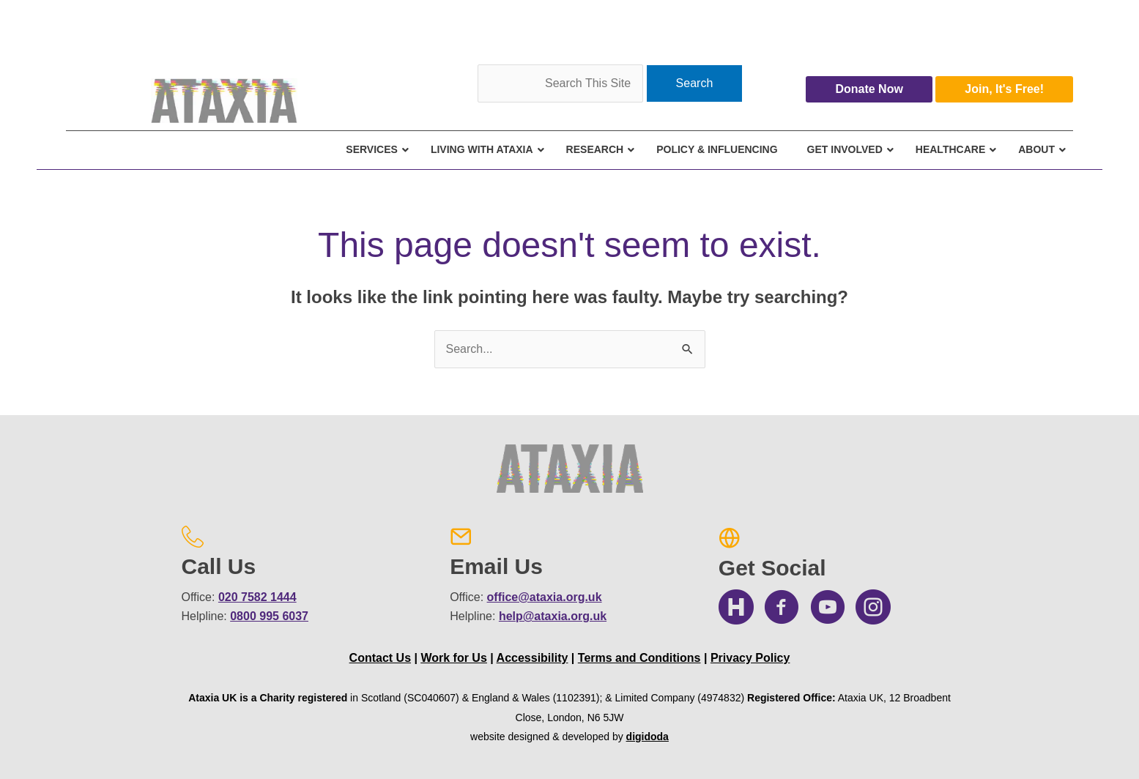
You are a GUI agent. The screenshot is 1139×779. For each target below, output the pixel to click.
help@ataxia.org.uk (552, 616)
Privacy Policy (750, 658)
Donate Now (868, 89)
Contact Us (380, 658)
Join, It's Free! (1004, 89)
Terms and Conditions (639, 658)
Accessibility (532, 658)
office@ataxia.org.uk (544, 597)
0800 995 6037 (269, 616)
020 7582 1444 (257, 597)
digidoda (647, 736)
